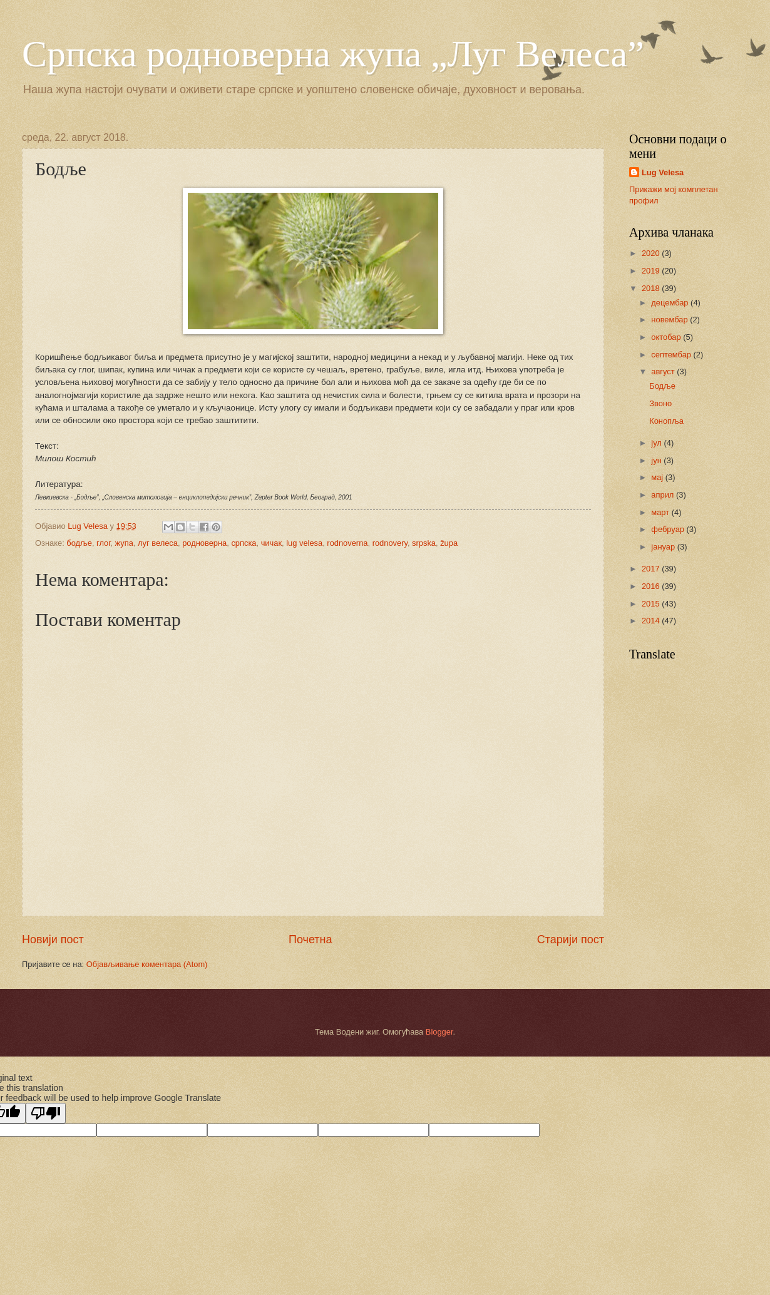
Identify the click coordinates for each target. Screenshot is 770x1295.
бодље (79, 543)
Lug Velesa (663, 172)
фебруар (668, 529)
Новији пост (53, 939)
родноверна (204, 543)
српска (243, 543)
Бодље (662, 386)
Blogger (439, 1032)
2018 (652, 288)
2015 (652, 603)
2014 (652, 620)
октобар (667, 337)
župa (449, 543)
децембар (670, 302)
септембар (672, 354)
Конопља (666, 421)
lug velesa (304, 543)
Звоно (660, 403)
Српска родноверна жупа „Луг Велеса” (333, 53)
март (661, 512)
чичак (271, 543)
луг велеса (158, 543)
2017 (652, 568)
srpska (424, 543)
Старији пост (570, 939)
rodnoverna (347, 543)
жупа (124, 543)
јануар (664, 546)
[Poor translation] (46, 1113)
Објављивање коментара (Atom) (147, 964)
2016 (652, 586)
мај (658, 477)
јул (657, 443)
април (663, 494)
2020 (652, 253)
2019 (652, 270)
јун (657, 460)
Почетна (310, 939)
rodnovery (390, 543)
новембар (670, 319)
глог (103, 543)
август (664, 371)
